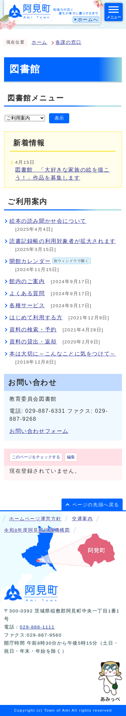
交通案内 (82, 518)
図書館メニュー (35, 98)
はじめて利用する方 (35, 317)
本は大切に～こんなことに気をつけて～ (62, 353)
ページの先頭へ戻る (95, 504)
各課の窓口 (68, 42)
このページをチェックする (36, 457)
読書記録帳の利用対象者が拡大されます (62, 241)
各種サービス (27, 305)
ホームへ (88, 19)
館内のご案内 (27, 281)
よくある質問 (27, 293)
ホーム (39, 42)
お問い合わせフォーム (39, 431)
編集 (71, 457)
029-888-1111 (37, 627)
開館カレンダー (50, 261)
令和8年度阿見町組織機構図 (37, 530)
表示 (59, 118)
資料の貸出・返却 (33, 341)
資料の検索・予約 (33, 329)
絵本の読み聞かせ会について (47, 221)
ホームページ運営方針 (35, 518)
